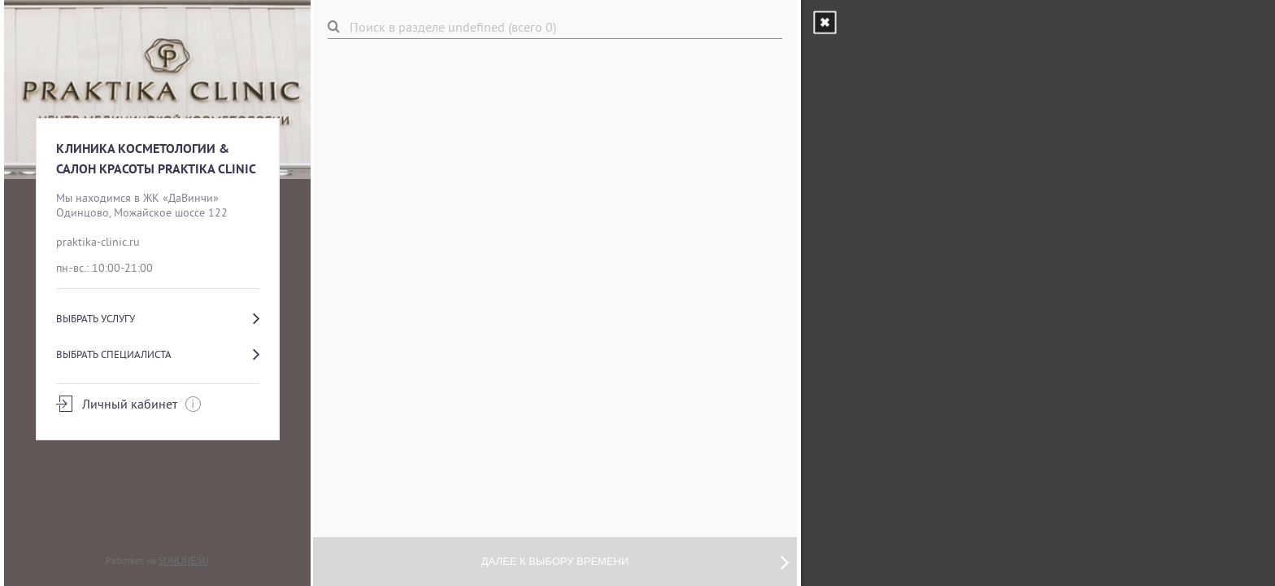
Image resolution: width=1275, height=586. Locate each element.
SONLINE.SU (184, 560)
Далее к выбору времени (635, 561)
